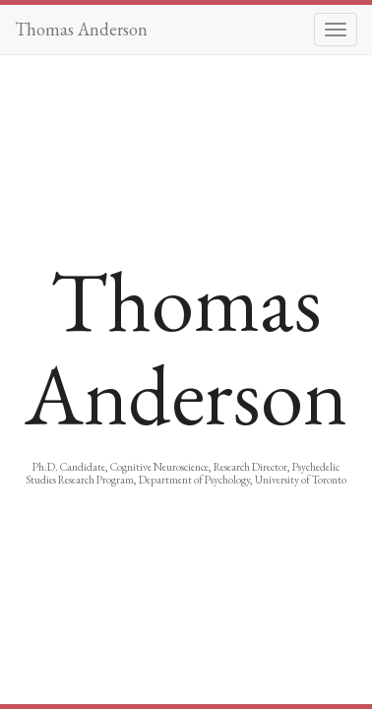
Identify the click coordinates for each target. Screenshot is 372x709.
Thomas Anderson (81, 29)
